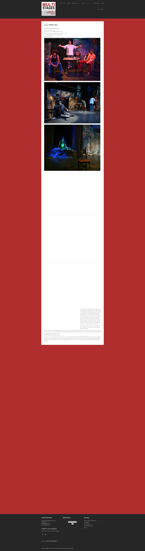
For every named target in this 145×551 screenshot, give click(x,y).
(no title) (85, 527)
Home (61, 3)
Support (102, 3)
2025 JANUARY (86, 522)
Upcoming (68, 3)
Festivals (83, 3)
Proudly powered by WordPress (68, 548)
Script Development (97, 3)
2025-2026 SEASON (87, 523)
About (64, 3)
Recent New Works (74, 3)
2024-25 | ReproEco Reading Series (90, 520)
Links (98, 9)
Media (102, 9)
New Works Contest (89, 3)
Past (79, 3)
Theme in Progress (58, 548)
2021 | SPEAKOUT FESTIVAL (88, 525)
